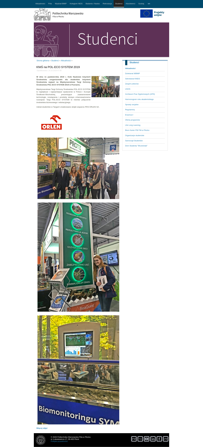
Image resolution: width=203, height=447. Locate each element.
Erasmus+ (129, 115)
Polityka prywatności (59, 441)
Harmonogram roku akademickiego (139, 99)
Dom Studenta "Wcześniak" (136, 146)
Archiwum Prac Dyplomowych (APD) (140, 94)
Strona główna (43, 60)
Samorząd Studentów (134, 141)
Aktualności (130, 68)
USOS (127, 89)
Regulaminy (130, 110)
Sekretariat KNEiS (132, 79)
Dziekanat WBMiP (132, 73)
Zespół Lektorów (132, 84)
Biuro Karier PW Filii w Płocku (137, 130)
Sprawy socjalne (132, 104)
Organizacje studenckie (134, 135)
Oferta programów (132, 120)
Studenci (134, 62)
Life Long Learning (132, 125)
